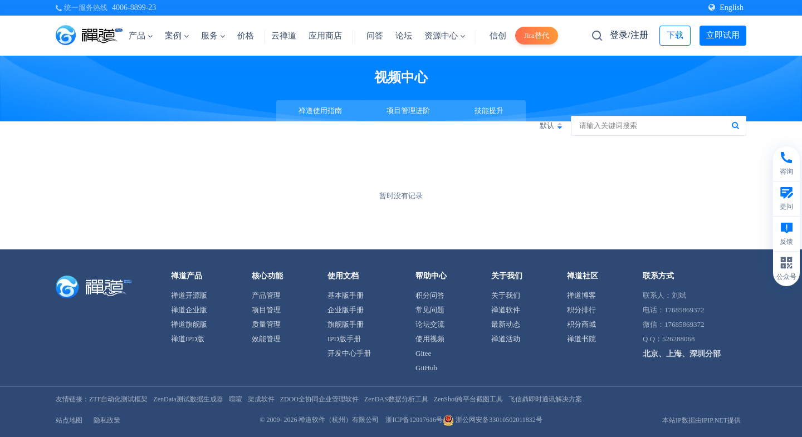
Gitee (423, 353)
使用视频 (429, 339)
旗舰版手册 (345, 324)
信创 (498, 35)
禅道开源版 (189, 295)
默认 (547, 125)
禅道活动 (505, 339)
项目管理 (266, 310)
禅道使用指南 (320, 110)
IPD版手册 (344, 339)
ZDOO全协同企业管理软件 (319, 399)
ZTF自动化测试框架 (118, 399)
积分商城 (581, 324)
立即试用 (723, 35)
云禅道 (283, 35)
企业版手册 (345, 310)
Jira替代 (536, 35)
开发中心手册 (349, 353)
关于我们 (505, 295)
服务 (213, 35)
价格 (245, 35)
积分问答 (429, 295)
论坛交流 (429, 324)
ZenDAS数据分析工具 (396, 399)
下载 (675, 35)
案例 (177, 35)
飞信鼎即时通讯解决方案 (545, 399)
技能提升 (489, 110)
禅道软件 (505, 310)
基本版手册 (345, 295)
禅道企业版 (189, 310)
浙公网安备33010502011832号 (492, 420)
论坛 (403, 35)
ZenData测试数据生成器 (188, 399)
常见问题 (429, 310)
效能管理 (266, 339)
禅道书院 (581, 339)
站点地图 (69, 420)
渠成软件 (261, 399)
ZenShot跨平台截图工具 (468, 399)
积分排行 (581, 310)
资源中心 (444, 35)
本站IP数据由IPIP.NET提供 (701, 420)
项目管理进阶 (408, 110)
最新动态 (505, 324)
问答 (374, 35)
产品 (141, 35)
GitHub (426, 368)
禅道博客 (581, 295)
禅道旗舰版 (189, 324)
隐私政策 (107, 420)
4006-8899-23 (134, 7)
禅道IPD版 (187, 339)
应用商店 (325, 35)
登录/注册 (629, 35)
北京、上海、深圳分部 (682, 354)
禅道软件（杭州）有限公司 (339, 420)
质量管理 (266, 324)
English (726, 7)
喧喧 (235, 399)
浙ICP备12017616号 (414, 420)
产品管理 (266, 295)
